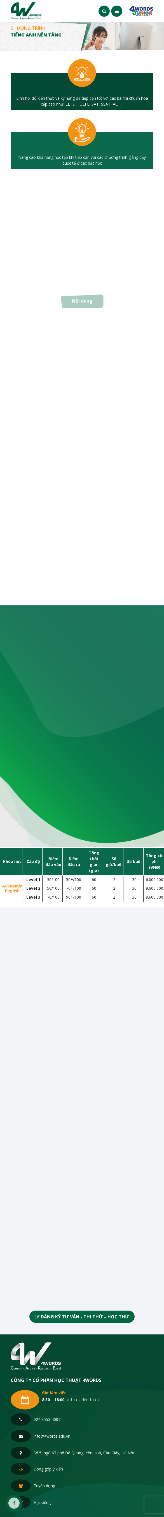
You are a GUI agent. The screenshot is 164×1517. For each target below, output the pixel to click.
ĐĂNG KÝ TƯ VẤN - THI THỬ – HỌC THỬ (82, 1317)
